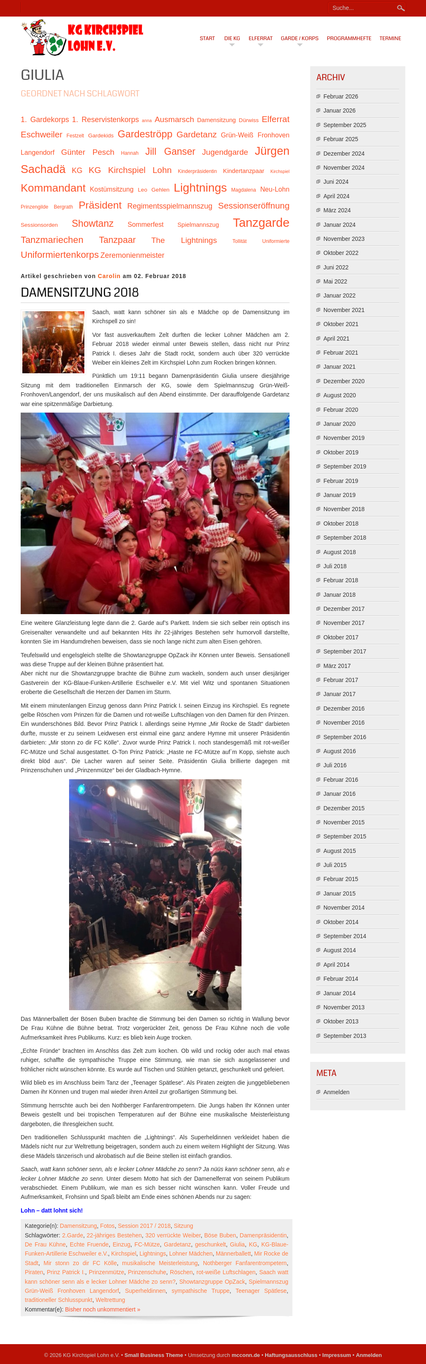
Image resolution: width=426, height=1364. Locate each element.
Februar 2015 (340, 879)
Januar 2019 (339, 495)
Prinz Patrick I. (66, 1272)
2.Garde (72, 1235)
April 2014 (336, 964)
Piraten (34, 1272)
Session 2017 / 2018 (144, 1225)
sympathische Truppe (201, 1290)
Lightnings (152, 1253)
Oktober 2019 (341, 452)
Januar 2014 (339, 993)
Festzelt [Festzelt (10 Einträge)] (75, 136)
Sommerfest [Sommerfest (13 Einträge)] (145, 224)
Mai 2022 (335, 281)
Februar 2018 (340, 580)
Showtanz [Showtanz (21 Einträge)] (93, 223)
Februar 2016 (340, 779)
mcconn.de (246, 1355)
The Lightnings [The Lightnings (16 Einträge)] (184, 240)
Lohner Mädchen (191, 1253)
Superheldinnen (145, 1290)
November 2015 (344, 822)
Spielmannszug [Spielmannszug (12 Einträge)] (198, 224)
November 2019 (344, 438)
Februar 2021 (340, 352)
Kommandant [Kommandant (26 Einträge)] (53, 188)
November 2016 (344, 722)
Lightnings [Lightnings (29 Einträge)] (200, 187)
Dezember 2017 (344, 608)
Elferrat (261, 38)
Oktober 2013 (341, 1021)
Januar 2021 (339, 366)
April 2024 (336, 196)
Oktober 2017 (341, 637)
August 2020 (339, 395)
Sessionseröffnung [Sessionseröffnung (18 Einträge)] (254, 205)
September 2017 (344, 651)
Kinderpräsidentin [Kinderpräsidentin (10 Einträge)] (197, 171)
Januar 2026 (339, 110)
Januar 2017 (339, 694)
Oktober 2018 (341, 523)
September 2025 (344, 125)
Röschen (181, 1272)
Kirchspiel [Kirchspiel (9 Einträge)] (280, 171)
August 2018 (339, 552)
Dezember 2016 (344, 708)
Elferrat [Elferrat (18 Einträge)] (276, 119)
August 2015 (339, 851)
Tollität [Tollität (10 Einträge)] (239, 241)
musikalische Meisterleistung (160, 1263)
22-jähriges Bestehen (114, 1235)
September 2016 (344, 737)
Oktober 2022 (341, 253)
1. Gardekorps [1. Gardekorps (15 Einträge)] (45, 119)
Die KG (232, 38)
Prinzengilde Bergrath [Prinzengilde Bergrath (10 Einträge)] (47, 207)
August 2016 (339, 751)
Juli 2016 (335, 765)
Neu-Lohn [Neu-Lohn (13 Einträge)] (275, 189)
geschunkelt (210, 1244)
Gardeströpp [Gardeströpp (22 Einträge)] (145, 133)
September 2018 (344, 537)
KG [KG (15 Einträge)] (77, 170)
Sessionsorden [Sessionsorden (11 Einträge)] (39, 225)
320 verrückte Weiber (173, 1235)
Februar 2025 (340, 139)
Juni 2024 (336, 181)
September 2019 (344, 466)
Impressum (336, 1355)
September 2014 (344, 936)
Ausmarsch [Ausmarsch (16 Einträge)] (174, 119)
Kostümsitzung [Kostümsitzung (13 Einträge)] (112, 189)
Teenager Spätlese (261, 1290)
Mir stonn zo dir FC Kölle (80, 1263)
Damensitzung (78, 1225)
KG (253, 1244)
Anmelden (336, 1092)
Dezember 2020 (344, 381)
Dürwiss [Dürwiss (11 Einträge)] (248, 120)
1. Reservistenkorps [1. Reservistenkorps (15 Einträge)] (105, 119)
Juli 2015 (335, 865)
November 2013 (344, 1007)
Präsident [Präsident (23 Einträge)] (100, 205)
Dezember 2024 (344, 153)
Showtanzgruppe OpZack (212, 1281)
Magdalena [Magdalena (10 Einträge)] (243, 190)
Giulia (237, 1244)
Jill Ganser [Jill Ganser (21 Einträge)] (170, 151)
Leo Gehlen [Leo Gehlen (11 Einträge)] (154, 190)
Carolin (109, 276)
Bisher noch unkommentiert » (102, 1309)
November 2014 (344, 907)
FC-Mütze (147, 1244)
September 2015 (344, 836)
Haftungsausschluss (291, 1355)
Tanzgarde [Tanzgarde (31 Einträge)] (261, 222)
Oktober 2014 (341, 922)
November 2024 (344, 167)
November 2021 (344, 310)
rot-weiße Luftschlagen (226, 1272)
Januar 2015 (339, 893)
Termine (390, 38)
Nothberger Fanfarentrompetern (245, 1263)
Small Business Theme (153, 1355)
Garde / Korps (299, 38)
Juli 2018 (335, 566)
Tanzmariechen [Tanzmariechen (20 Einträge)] (52, 240)
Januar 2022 (339, 295)
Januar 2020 (339, 423)
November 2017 (344, 623)
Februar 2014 (340, 978)
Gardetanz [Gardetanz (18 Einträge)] (197, 134)
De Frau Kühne (45, 1244)
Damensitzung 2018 (80, 292)
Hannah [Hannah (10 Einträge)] (130, 153)
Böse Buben (220, 1235)
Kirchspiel (123, 1253)
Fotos (107, 1225)
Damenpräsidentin (263, 1235)
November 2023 (344, 238)
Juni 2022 (336, 267)
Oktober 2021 (341, 324)
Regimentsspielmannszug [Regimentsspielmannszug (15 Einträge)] (170, 206)
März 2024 (337, 210)
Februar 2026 (340, 96)
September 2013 (344, 1036)
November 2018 (344, 509)
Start (207, 38)
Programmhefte (349, 38)
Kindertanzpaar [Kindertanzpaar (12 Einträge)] (243, 171)
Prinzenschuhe (147, 1272)
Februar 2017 (340, 680)
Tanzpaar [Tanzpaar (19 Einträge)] (117, 240)
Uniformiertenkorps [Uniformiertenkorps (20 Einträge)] (60, 255)
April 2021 (336, 338)
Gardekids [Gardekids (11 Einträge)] (101, 135)
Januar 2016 (339, 793)
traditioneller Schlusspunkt (58, 1300)
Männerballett (233, 1253)
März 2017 (337, 666)
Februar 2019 (340, 481)
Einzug (121, 1244)
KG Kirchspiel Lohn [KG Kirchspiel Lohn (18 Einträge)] (130, 170)
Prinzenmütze (106, 1272)
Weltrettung (110, 1300)
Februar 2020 (340, 409)
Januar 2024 (339, 224)
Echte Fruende (89, 1244)
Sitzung (183, 1225)
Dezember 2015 (344, 808)
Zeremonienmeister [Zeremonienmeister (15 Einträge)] (133, 255)
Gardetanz (177, 1244)
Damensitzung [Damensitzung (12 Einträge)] (216, 120)
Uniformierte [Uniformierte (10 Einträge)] (276, 241)
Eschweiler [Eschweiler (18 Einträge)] (41, 134)
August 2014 (339, 950)
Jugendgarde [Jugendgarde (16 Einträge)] (225, 152)
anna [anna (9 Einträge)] (147, 120)
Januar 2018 (339, 594)
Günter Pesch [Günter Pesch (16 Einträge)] (88, 152)
